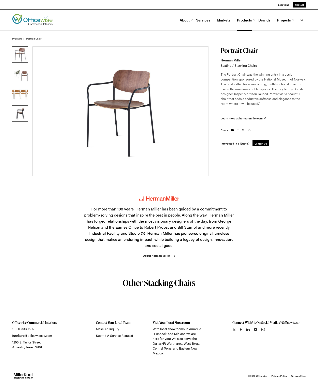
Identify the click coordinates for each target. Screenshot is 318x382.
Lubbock (160, 333)
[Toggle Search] (302, 20)
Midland (180, 333)
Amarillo (195, 328)
